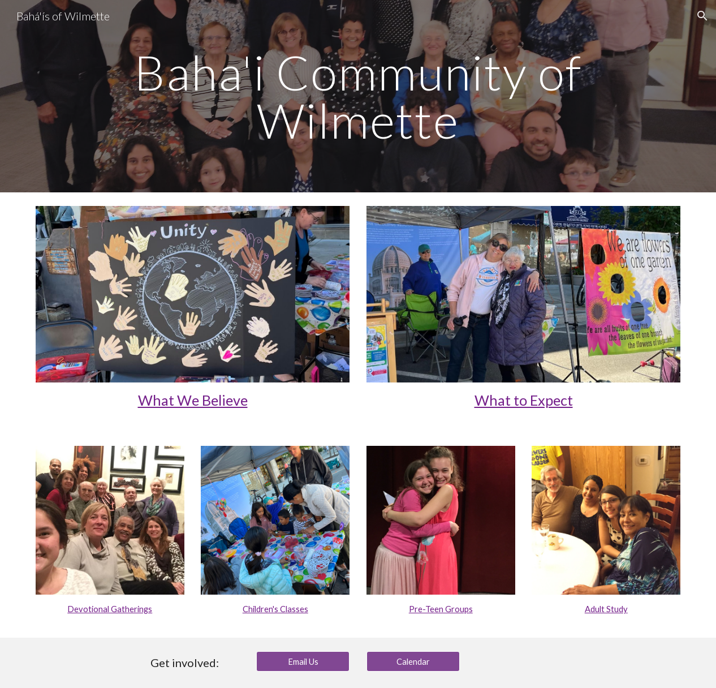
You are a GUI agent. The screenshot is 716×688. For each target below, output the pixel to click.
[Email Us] (303, 661)
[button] (702, 15)
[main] (358, 96)
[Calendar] (413, 661)
